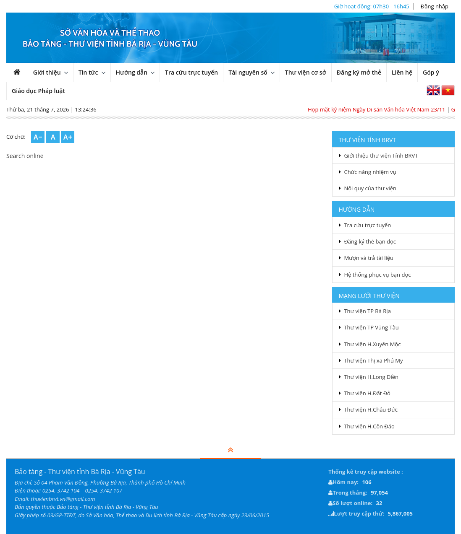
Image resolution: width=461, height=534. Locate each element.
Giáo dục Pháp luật (38, 91)
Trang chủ (22, 74)
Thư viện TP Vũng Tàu (371, 327)
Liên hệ (402, 72)
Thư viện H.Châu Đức (371, 409)
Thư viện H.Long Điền (371, 377)
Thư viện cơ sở (305, 72)
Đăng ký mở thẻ (359, 72)
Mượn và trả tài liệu (368, 258)
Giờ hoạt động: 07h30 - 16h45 (371, 6)
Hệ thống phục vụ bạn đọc (377, 274)
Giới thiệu (47, 72)
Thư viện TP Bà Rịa (367, 311)
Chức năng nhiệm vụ (370, 172)
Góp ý (431, 72)
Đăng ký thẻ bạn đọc (370, 241)
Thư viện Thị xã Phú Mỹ (373, 360)
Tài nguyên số (247, 72)
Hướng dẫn (132, 72)
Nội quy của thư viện (370, 188)
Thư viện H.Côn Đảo (369, 426)
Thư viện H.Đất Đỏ (367, 393)
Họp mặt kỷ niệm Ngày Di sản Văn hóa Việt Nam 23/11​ (379, 109)
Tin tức (88, 72)
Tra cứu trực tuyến (191, 72)
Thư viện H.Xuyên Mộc (372, 344)
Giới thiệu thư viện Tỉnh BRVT (381, 155)
